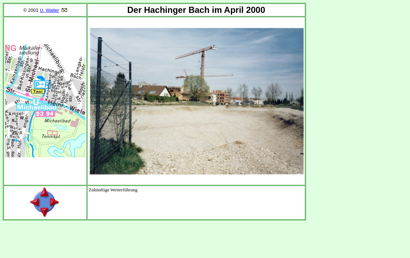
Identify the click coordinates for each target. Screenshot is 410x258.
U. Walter (49, 10)
